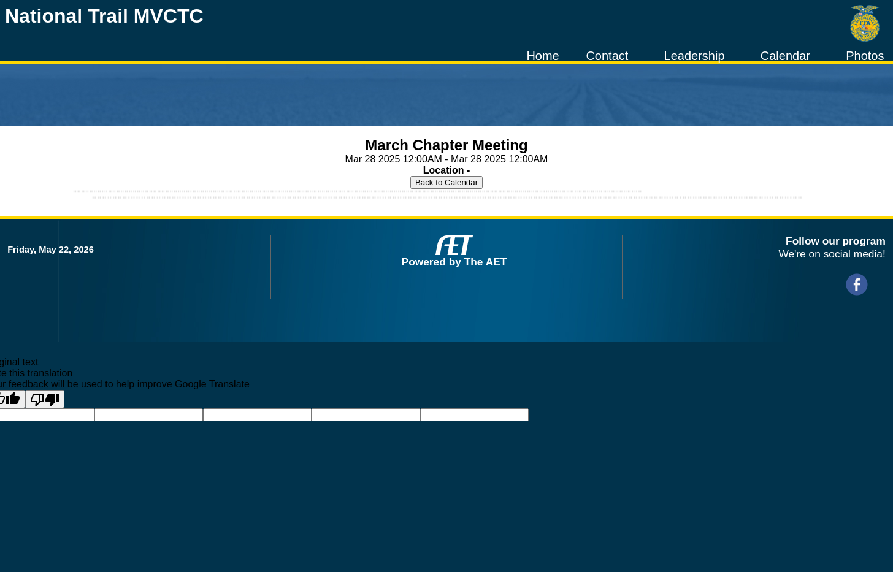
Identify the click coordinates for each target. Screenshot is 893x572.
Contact (607, 56)
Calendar (785, 56)
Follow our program (836, 241)
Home (542, 56)
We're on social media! (831, 254)
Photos (865, 56)
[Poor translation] (44, 399)
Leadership (694, 56)
